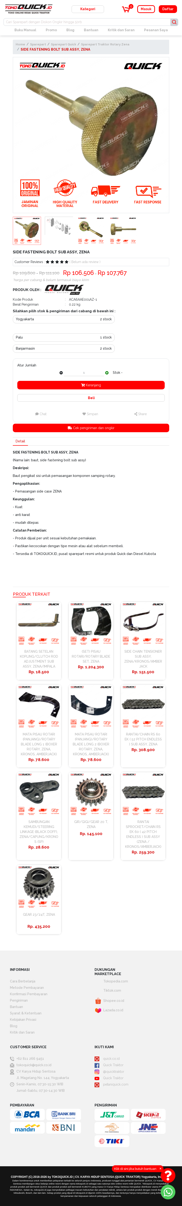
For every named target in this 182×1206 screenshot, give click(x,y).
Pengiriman (19, 1000)
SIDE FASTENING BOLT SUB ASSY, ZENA (55, 49)
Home (20, 44)
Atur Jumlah (26, 365)
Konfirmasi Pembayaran (28, 994)
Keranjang (91, 385)
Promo (51, 30)
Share (140, 414)
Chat (40, 414)
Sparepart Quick (63, 44)
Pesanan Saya (156, 30)
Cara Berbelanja (22, 981)
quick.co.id (107, 1059)
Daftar (167, 9)
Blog (70, 30)
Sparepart (38, 44)
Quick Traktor (109, 1065)
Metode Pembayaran (27, 988)
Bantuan (91, 30)
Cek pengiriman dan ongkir (91, 428)
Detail (20, 441)
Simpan (90, 414)
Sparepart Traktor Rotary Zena (105, 44)
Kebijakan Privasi (23, 1019)
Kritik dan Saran (121, 30)
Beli (91, 398)
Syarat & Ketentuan (25, 1013)
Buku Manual (25, 30)
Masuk (146, 9)
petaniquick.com (111, 1084)
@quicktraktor (109, 1072)
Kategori (87, 9)
